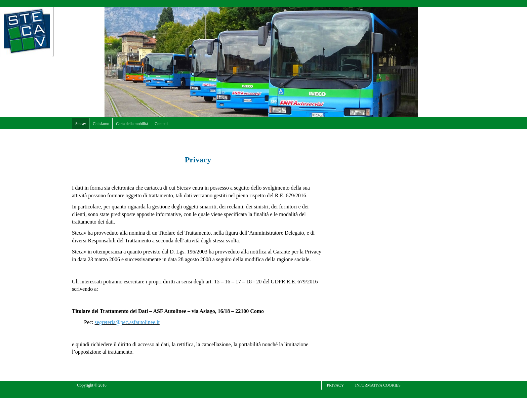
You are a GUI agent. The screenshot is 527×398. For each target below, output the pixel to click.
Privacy (335, 385)
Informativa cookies (378, 385)
